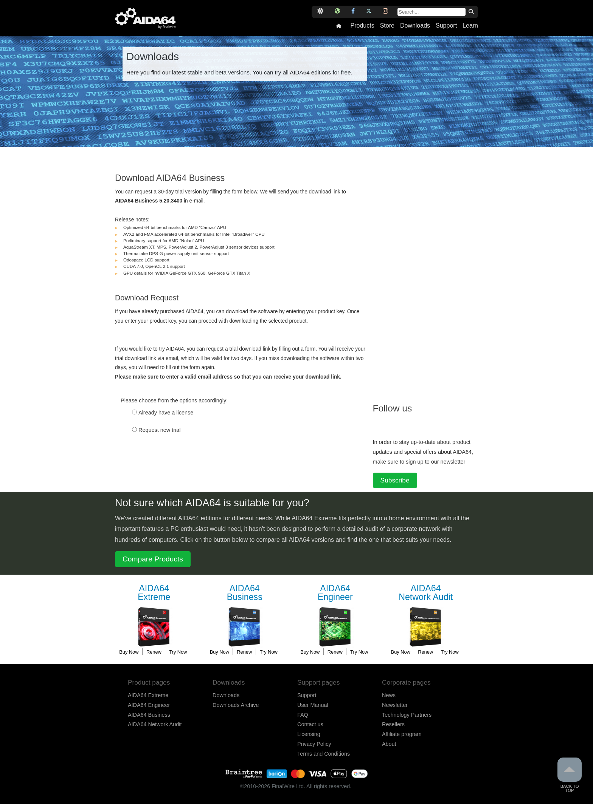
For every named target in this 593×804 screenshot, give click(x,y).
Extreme (154, 593)
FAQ (302, 715)
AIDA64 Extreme (148, 695)
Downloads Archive (236, 705)
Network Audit (426, 593)
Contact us (310, 724)
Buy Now (128, 652)
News (389, 695)
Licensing (308, 734)
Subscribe (395, 480)
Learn (470, 26)
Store (387, 26)
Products (362, 26)
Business (245, 593)
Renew (153, 652)
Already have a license (165, 413)
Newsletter (395, 705)
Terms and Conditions (323, 754)
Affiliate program (402, 734)
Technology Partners (407, 715)
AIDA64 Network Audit (155, 724)
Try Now (178, 652)
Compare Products (153, 559)
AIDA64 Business (149, 715)
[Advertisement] (429, 275)
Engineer (335, 593)
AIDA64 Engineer (149, 705)
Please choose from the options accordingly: (174, 400)
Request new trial (159, 430)
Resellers (393, 724)
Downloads (415, 26)
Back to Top (569, 775)
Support (446, 26)
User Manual (312, 705)
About (389, 744)
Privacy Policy (314, 744)
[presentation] (172, 465)
